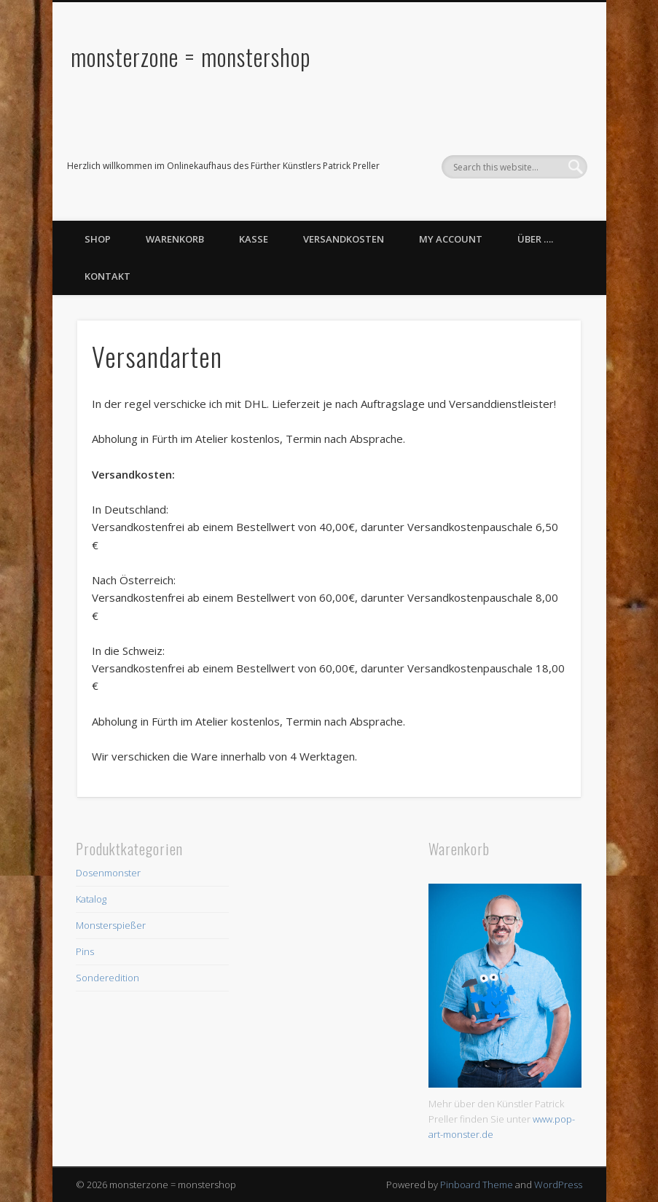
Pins (85, 951)
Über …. (535, 238)
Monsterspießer (111, 925)
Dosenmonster (108, 872)
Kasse (253, 238)
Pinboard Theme (476, 1184)
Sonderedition (107, 977)
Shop (98, 238)
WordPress (558, 1184)
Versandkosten (343, 238)
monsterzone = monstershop (190, 56)
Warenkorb (175, 238)
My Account (450, 238)
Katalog (91, 899)
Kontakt (107, 276)
